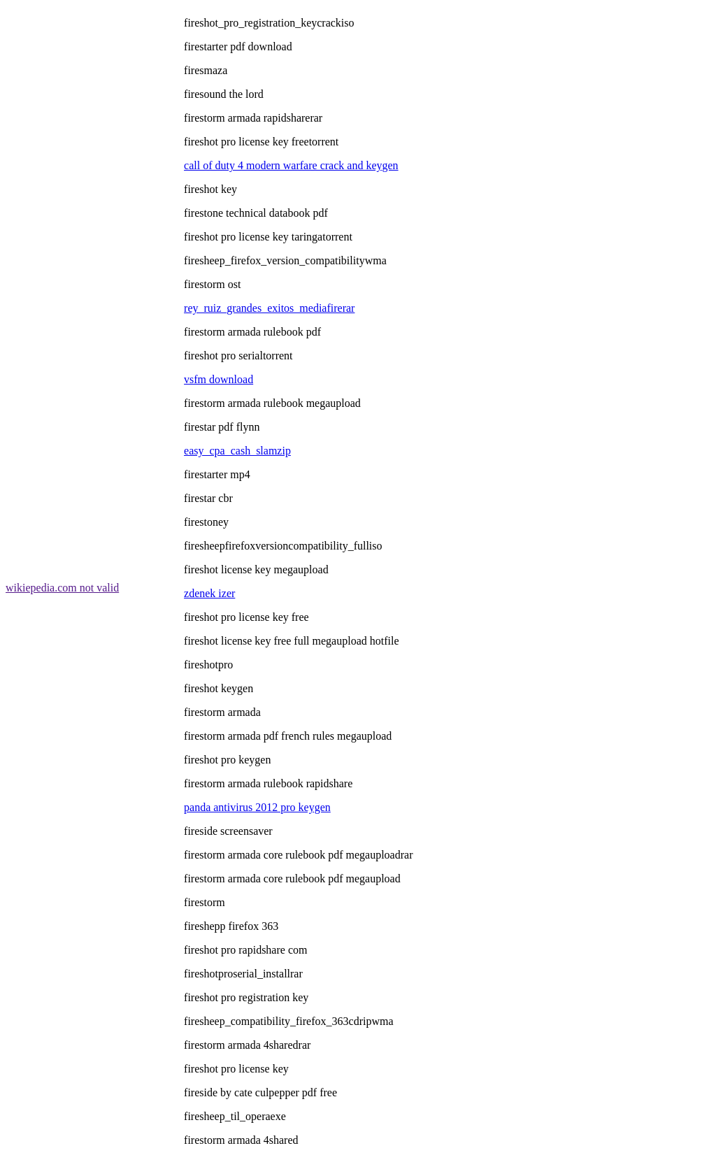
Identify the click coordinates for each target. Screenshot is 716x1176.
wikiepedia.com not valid (62, 588)
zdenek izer (209, 593)
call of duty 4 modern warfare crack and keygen (291, 165)
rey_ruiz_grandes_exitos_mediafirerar (269, 308)
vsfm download (218, 379)
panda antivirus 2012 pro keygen (257, 807)
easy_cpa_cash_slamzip (237, 451)
